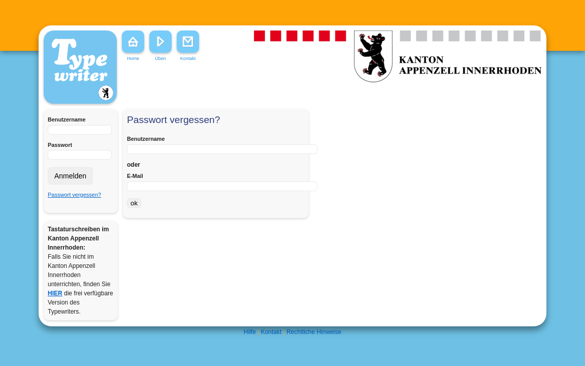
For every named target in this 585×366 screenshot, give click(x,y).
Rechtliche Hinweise (313, 332)
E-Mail (135, 176)
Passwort (60, 145)
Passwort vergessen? (74, 195)
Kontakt (271, 332)
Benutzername (66, 119)
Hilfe (250, 332)
